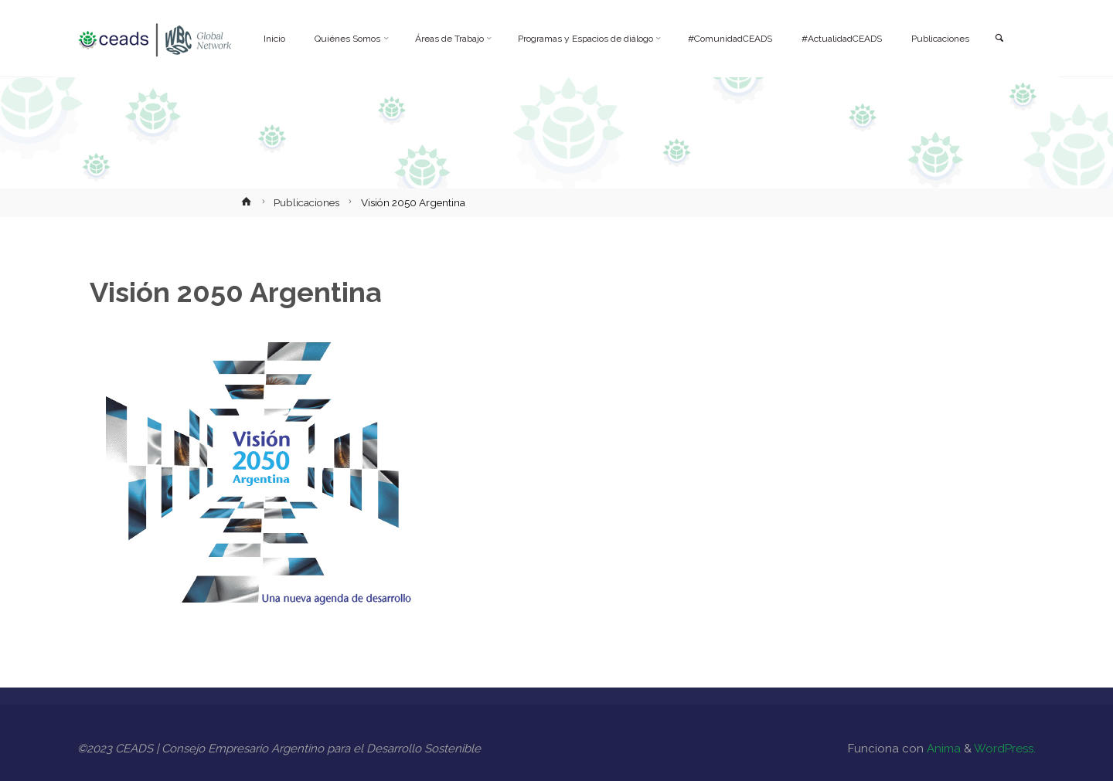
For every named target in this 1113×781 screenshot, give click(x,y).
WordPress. (1005, 749)
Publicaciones (306, 202)
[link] (998, 39)
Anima (942, 749)
